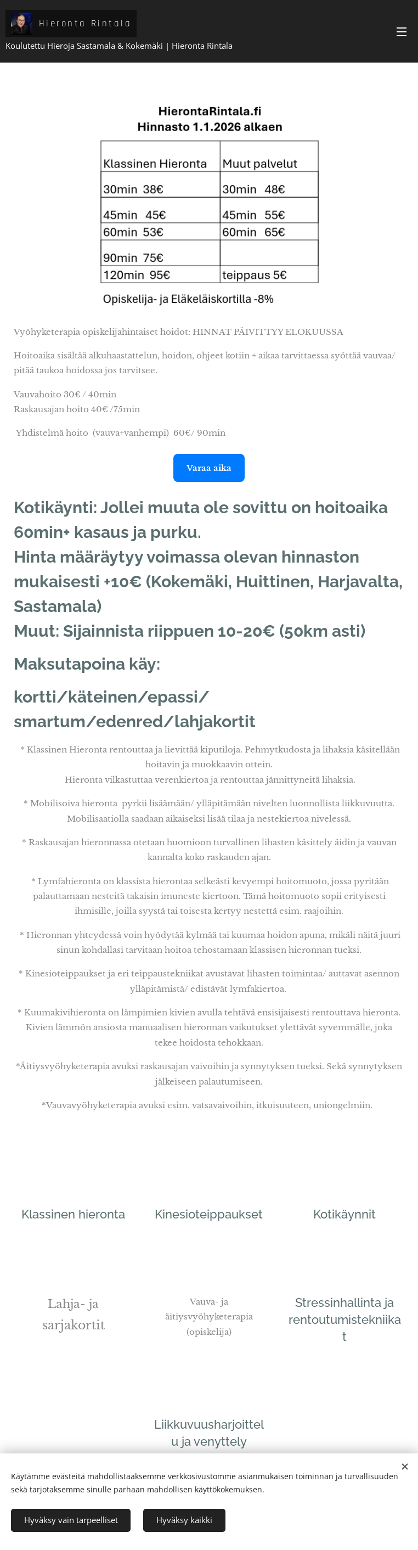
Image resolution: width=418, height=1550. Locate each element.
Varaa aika (209, 468)
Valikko (401, 31)
